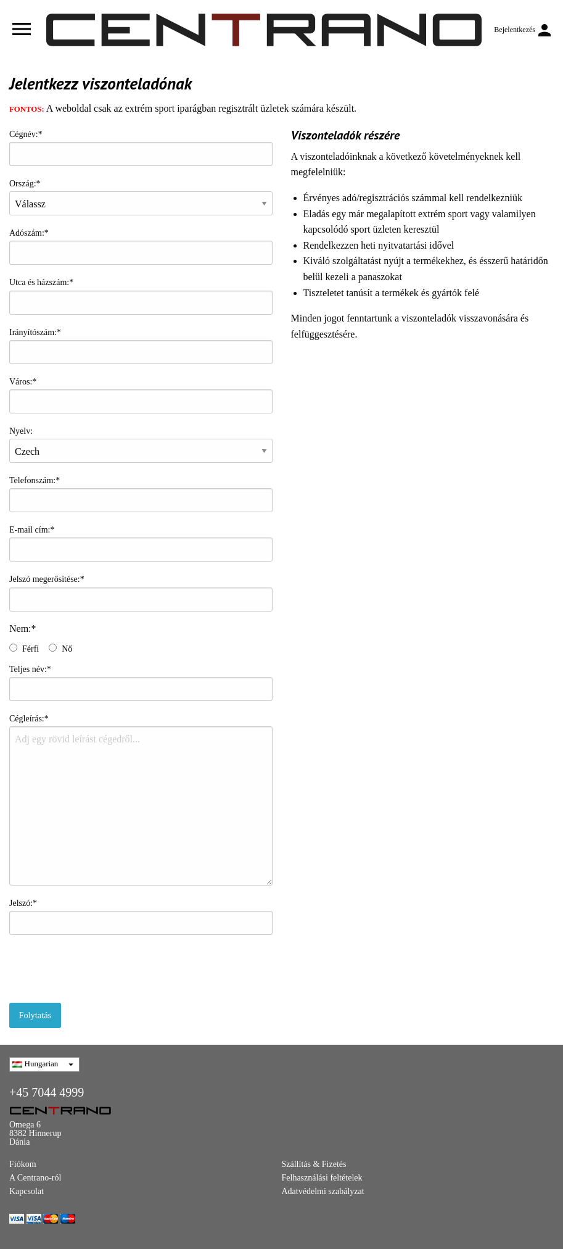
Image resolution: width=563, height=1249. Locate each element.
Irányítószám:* (141, 346)
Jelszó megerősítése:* (141, 593)
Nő (67, 649)
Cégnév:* (141, 148)
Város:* (141, 395)
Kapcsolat (26, 1191)
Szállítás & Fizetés (314, 1164)
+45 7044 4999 (46, 1092)
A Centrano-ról (35, 1177)
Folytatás (34, 1015)
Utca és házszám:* (141, 296)
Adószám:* (141, 246)
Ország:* (141, 197)
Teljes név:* (141, 683)
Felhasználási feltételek (322, 1177)
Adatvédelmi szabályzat (323, 1191)
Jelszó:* (141, 916)
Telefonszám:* (141, 494)
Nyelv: (141, 444)
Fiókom (22, 1164)
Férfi (30, 649)
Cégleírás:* (141, 800)
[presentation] (103, 969)
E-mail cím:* (141, 543)
